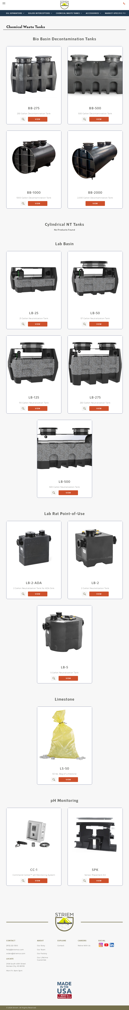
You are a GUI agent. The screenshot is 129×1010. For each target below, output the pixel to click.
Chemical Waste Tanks (68, 13)
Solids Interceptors (39, 13)
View (37, 119)
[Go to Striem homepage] (64, 5)
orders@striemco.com (15, 953)
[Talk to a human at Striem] (124, 3)
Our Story (41, 946)
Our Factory (42, 953)
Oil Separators (14, 13)
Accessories (92, 13)
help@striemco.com (15, 950)
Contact (60, 946)
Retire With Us (84, 946)
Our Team (41, 950)
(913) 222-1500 (12, 946)
